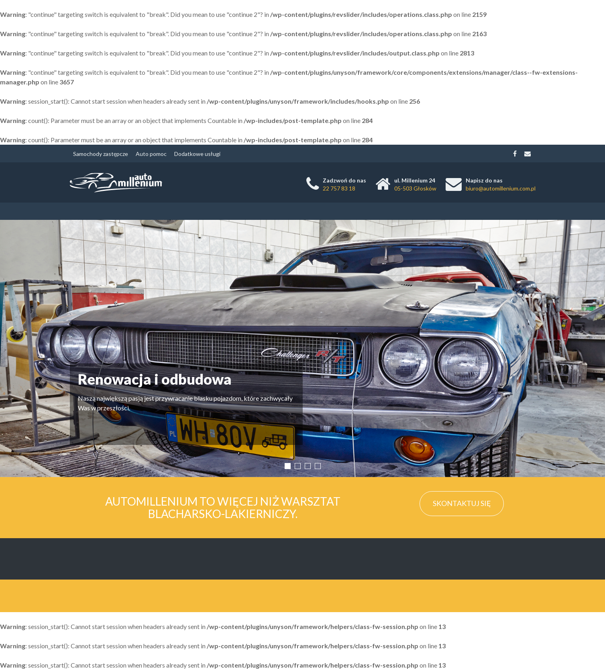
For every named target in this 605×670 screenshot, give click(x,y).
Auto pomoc (151, 154)
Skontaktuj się (462, 503)
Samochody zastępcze (100, 154)
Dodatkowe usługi (197, 154)
